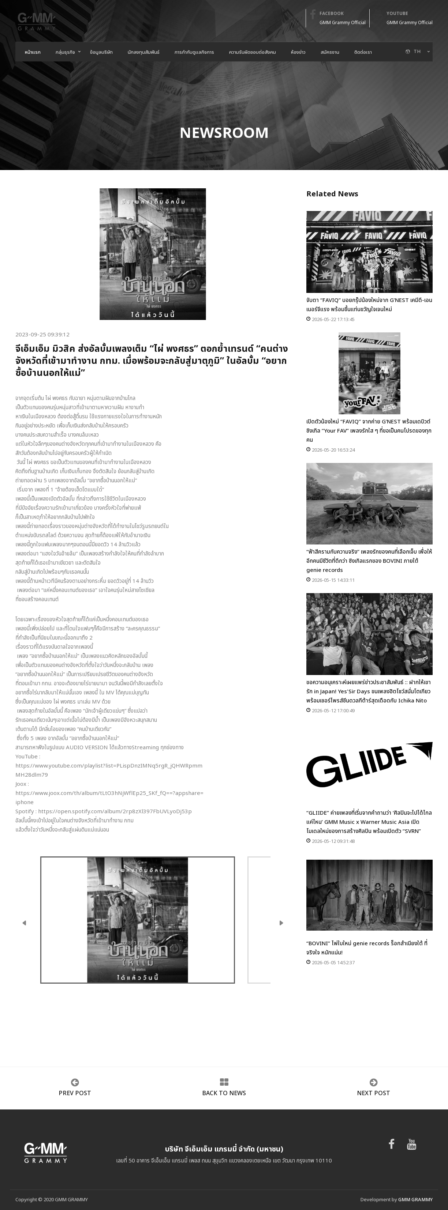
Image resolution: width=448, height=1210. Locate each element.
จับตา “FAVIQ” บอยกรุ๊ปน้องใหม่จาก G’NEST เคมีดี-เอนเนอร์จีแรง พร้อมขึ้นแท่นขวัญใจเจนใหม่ (369, 262)
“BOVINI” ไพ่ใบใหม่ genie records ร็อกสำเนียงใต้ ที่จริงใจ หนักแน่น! (369, 905)
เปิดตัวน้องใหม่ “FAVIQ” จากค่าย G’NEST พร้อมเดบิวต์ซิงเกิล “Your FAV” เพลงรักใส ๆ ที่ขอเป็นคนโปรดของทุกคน (369, 388)
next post (373, 1093)
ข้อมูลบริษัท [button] (101, 52)
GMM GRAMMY (415, 1199)
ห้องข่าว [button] (298, 52)
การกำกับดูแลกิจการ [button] (194, 52)
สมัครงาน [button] (330, 52)
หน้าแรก (33, 52)
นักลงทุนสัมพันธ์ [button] (144, 52)
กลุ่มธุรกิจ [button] (65, 52)
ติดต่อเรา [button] (363, 52)
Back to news (224, 1093)
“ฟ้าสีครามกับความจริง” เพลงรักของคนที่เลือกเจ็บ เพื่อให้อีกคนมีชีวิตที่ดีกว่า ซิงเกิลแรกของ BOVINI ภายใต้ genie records (369, 519)
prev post (75, 1093)
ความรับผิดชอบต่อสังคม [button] (252, 52)
